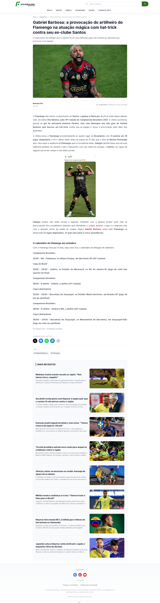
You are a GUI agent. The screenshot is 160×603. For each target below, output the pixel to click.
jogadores (43, 17)
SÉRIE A (68, 10)
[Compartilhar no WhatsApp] (46, 341)
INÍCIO (49, 10)
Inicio (35, 17)
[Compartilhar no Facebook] (41, 341)
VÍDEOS (59, 10)
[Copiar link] (58, 341)
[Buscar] (145, 3)
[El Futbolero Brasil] (25, 3)
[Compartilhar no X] (35, 341)
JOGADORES (80, 10)
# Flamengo (55, 353)
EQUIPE (92, 10)
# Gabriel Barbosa (40, 353)
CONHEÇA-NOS (105, 10)
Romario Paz (38, 103)
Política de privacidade (89, 585)
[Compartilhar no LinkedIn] (52, 341)
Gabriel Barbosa (93, 229)
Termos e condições (70, 585)
